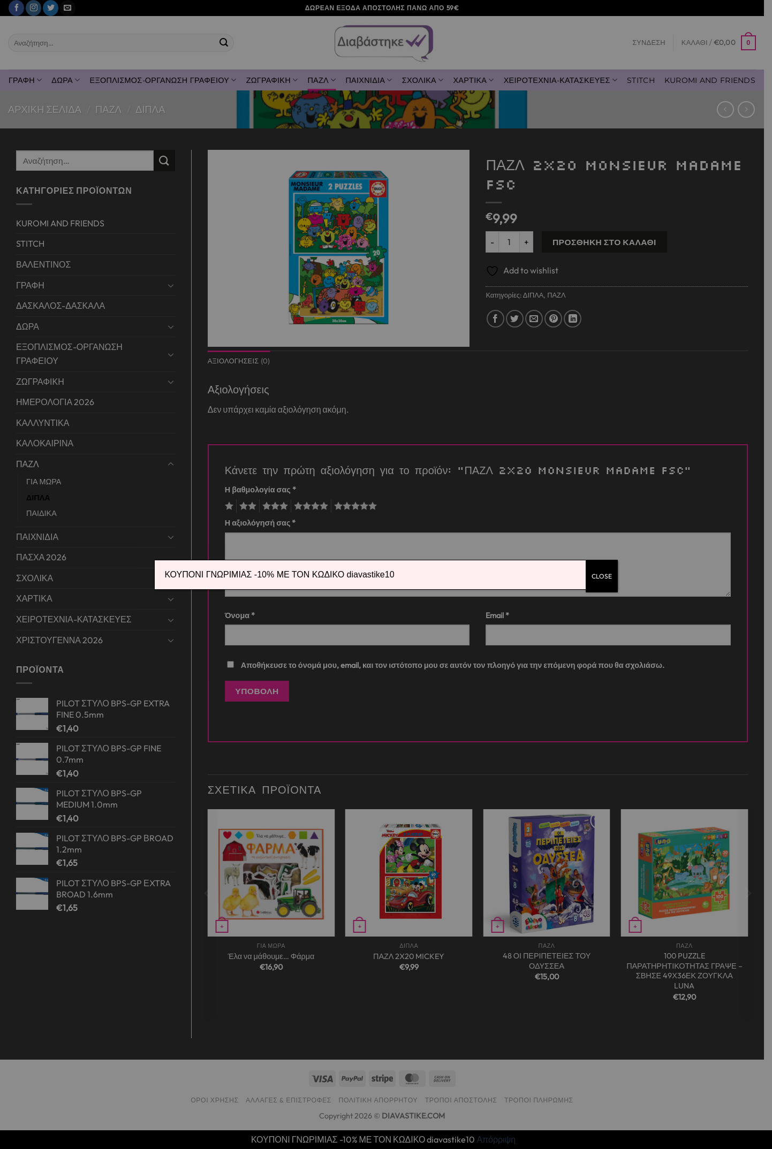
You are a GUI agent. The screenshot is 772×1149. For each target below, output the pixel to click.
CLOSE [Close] (602, 576)
